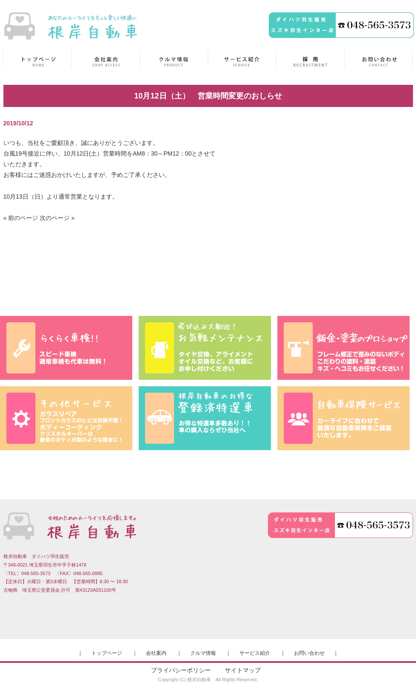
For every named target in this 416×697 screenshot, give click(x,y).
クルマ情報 (203, 653)
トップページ (106, 653)
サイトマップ (243, 670)
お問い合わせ (309, 653)
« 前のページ (20, 217)
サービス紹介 (254, 653)
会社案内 (156, 653)
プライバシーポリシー (181, 670)
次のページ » (57, 217)
